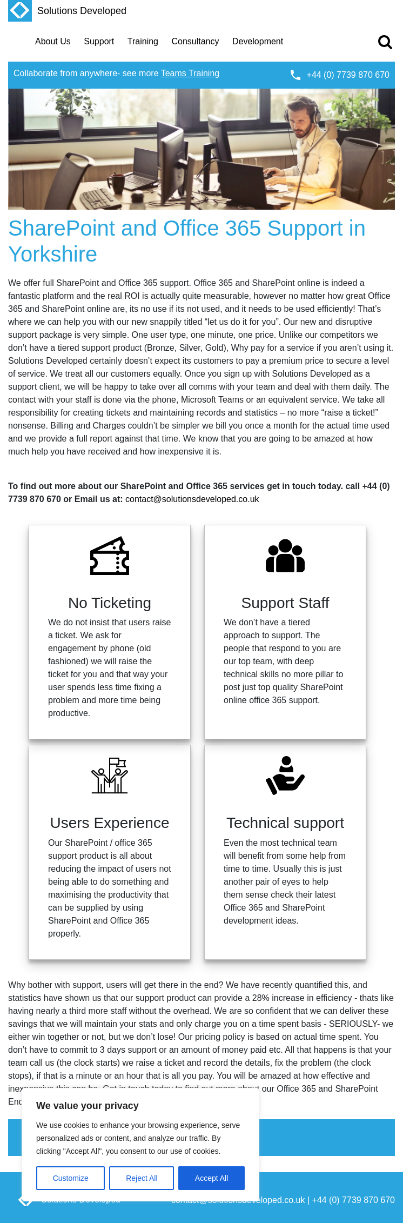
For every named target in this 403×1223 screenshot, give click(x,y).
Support (99, 41)
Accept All (211, 1178)
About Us (53, 41)
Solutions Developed (67, 11)
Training (142, 41)
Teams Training (190, 73)
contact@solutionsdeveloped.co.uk (192, 499)
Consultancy (195, 41)
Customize (71, 1178)
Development (257, 41)
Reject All (141, 1178)
